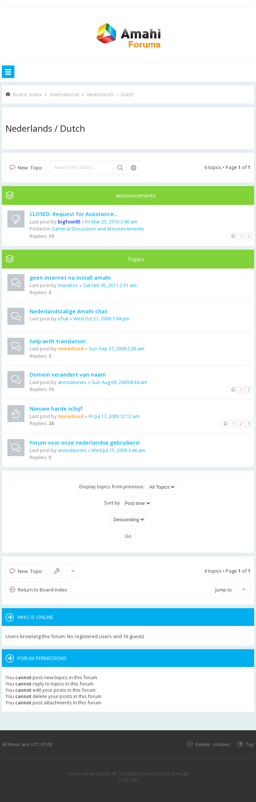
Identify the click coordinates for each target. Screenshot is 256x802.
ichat (63, 318)
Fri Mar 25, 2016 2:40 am (111, 221)
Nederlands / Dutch (45, 128)
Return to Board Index (42, 589)
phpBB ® (106, 773)
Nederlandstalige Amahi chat (68, 311)
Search (120, 168)
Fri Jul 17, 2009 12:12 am (114, 416)
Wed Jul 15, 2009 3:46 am (118, 450)
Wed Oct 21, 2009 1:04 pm (101, 318)
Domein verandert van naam (68, 374)
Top (250, 744)
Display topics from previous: (127, 487)
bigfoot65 (69, 221)
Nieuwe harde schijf (56, 408)
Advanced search (133, 168)
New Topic (30, 167)
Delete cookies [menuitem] (212, 744)
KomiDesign (175, 773)
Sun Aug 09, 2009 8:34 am (119, 382)
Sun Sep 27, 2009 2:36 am (116, 348)
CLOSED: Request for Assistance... (74, 214)
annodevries (72, 382)
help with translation (58, 341)
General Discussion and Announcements (98, 228)
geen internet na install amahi (70, 277)
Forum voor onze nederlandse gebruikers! (85, 442)
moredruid (71, 348)
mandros (68, 285)
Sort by (128, 503)
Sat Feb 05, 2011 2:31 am (110, 285)
